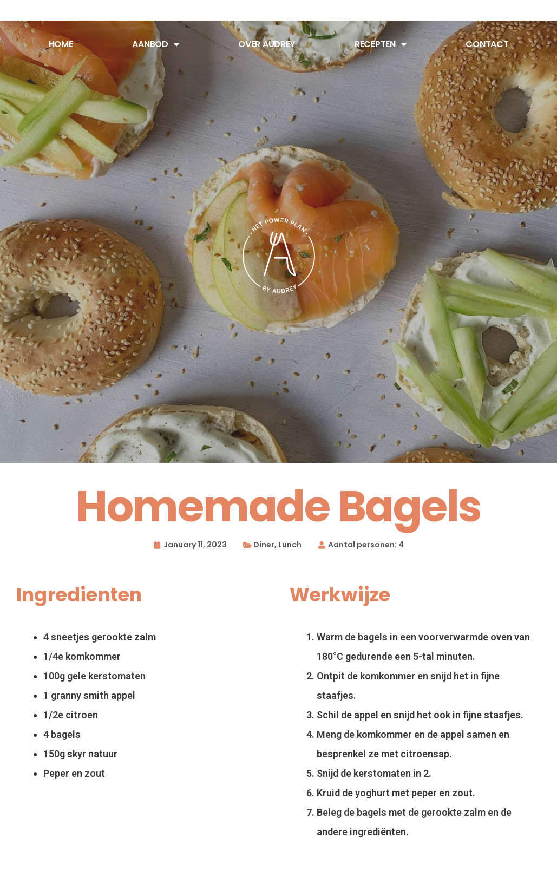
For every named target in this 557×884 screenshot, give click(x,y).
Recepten (380, 44)
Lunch (290, 544)
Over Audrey (266, 44)
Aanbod (155, 44)
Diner (263, 544)
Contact (487, 44)
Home (61, 44)
